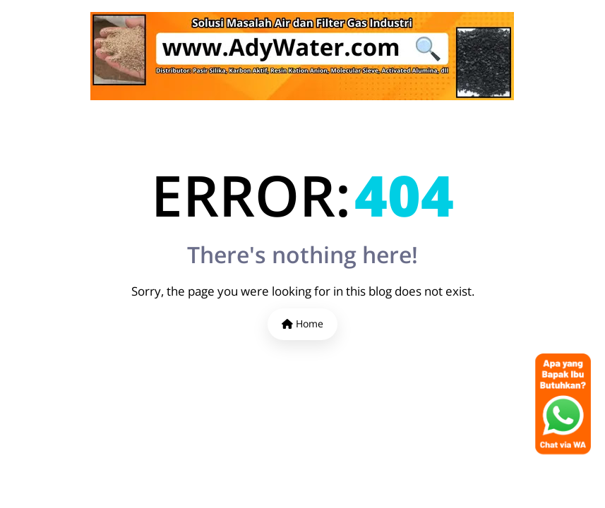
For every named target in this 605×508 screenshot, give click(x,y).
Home (302, 323)
